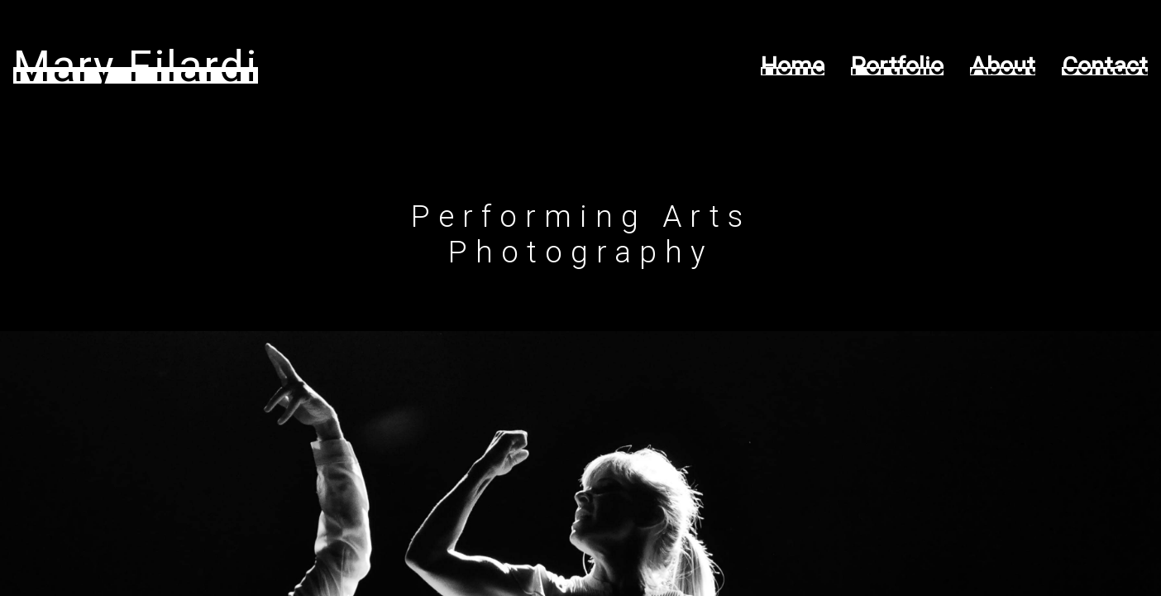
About (1002, 66)
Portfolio (897, 66)
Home (792, 66)
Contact (1105, 66)
